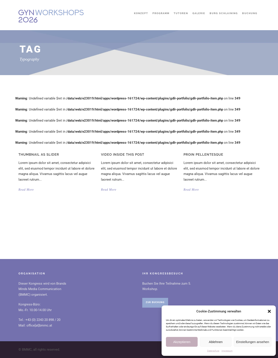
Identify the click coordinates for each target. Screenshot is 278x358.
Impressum (227, 351)
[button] (269, 311)
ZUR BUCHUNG (155, 302)
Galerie (198, 13)
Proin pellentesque (203, 155)
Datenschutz (213, 351)
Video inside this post (122, 155)
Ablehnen (215, 342)
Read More (26, 189)
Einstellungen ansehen (252, 342)
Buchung (249, 13)
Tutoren (181, 13)
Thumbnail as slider (38, 155)
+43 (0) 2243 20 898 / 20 (42, 320)
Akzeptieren (181, 342)
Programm (160, 13)
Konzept (141, 13)
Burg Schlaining (224, 13)
